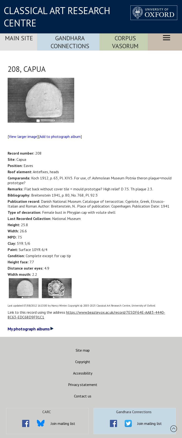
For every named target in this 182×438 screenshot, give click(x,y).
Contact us (82, 396)
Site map (83, 350)
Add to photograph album (60, 136)
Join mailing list (63, 423)
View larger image (23, 136)
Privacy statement (82, 384)
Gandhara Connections (70, 42)
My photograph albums (31, 329)
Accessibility (82, 373)
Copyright (82, 361)
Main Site (19, 38)
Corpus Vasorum (125, 42)
